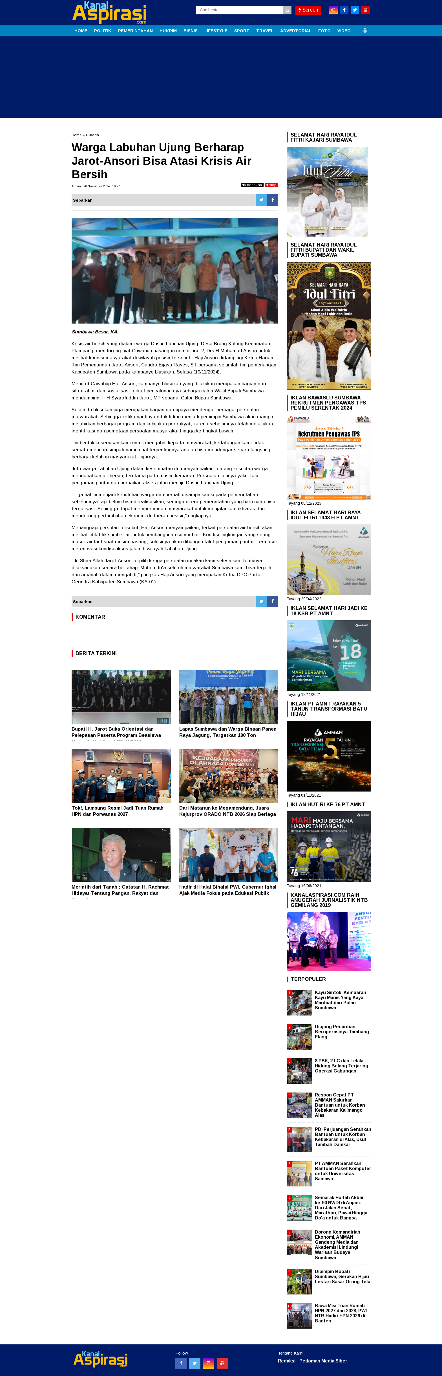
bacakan (252, 185)
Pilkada (92, 135)
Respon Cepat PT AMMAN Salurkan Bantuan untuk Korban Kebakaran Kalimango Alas (340, 1105)
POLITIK (102, 30)
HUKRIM (168, 30)
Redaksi (286, 1361)
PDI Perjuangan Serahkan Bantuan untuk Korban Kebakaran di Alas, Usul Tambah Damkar (343, 1137)
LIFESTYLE (215, 30)
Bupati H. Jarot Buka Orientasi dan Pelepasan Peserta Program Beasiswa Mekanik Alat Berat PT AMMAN (116, 735)
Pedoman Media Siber (323, 1361)
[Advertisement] (221, 78)
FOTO (324, 30)
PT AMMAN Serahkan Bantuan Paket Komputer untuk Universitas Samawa (343, 1171)
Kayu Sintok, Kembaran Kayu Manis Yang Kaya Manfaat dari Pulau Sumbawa (340, 1000)
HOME (80, 30)
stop (271, 185)
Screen (308, 10)
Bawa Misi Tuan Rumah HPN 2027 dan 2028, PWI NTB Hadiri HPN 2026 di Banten (341, 1313)
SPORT (241, 30)
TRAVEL (264, 30)
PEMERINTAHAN (135, 30)
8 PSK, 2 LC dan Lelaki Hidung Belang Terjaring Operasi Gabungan (341, 1065)
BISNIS (191, 30)
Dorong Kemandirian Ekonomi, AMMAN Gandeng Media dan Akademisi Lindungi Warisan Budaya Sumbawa (337, 1245)
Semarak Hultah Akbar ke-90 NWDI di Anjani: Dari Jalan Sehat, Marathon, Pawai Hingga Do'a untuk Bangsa (341, 1208)
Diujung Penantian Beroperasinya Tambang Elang (342, 1031)
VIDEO (344, 30)
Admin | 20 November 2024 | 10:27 (96, 186)
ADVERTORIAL (295, 30)
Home (76, 135)
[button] (365, 28)
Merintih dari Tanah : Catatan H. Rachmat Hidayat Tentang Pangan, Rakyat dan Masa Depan (120, 893)
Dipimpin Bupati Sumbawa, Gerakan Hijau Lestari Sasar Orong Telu (342, 1276)
